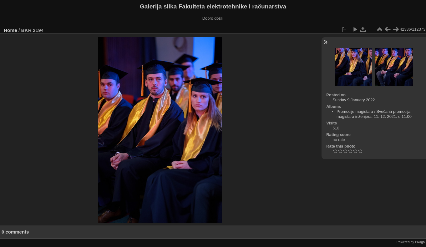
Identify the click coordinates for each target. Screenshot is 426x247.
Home (10, 30)
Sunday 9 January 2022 (353, 100)
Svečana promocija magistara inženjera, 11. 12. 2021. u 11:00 (374, 114)
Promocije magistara (355, 111)
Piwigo (420, 242)
